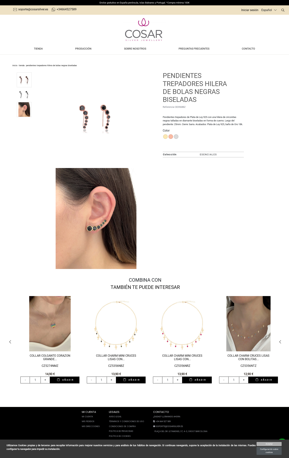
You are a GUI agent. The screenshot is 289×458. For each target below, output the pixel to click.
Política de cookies (120, 436)
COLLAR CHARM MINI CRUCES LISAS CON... (116, 357)
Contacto (248, 48)
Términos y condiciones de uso (126, 421)
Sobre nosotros (135, 48)
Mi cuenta (87, 416)
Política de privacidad (121, 431)
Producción (83, 48)
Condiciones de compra (122, 426)
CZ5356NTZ (249, 366)
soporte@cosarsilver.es (30, 9)
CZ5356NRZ (182, 366)
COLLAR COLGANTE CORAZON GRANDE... (50, 357)
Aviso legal (115, 416)
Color (166, 130)
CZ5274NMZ (50, 366)
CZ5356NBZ (116, 366)
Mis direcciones (91, 426)
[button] (11, 342)
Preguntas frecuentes (194, 48)
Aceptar (269, 444)
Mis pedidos (88, 421)
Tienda (38, 48)
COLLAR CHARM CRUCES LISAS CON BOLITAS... (248, 357)
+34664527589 (64, 9)
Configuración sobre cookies (269, 451)
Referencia (168, 107)
